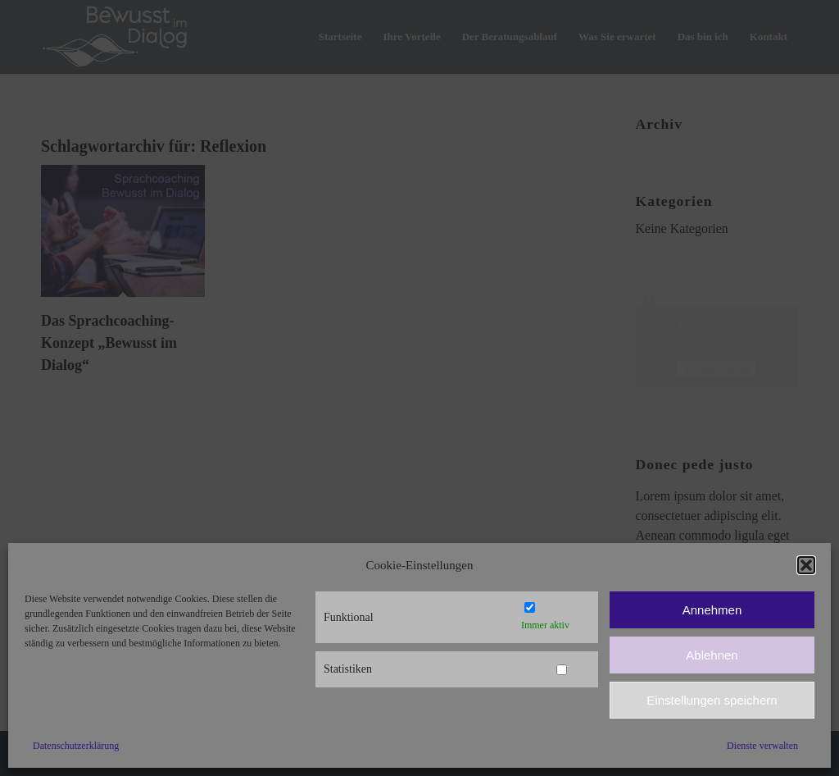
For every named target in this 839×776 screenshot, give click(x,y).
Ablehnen (711, 655)
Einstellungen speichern (711, 700)
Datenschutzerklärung (76, 745)
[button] (806, 565)
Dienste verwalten (762, 745)
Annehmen (712, 610)
